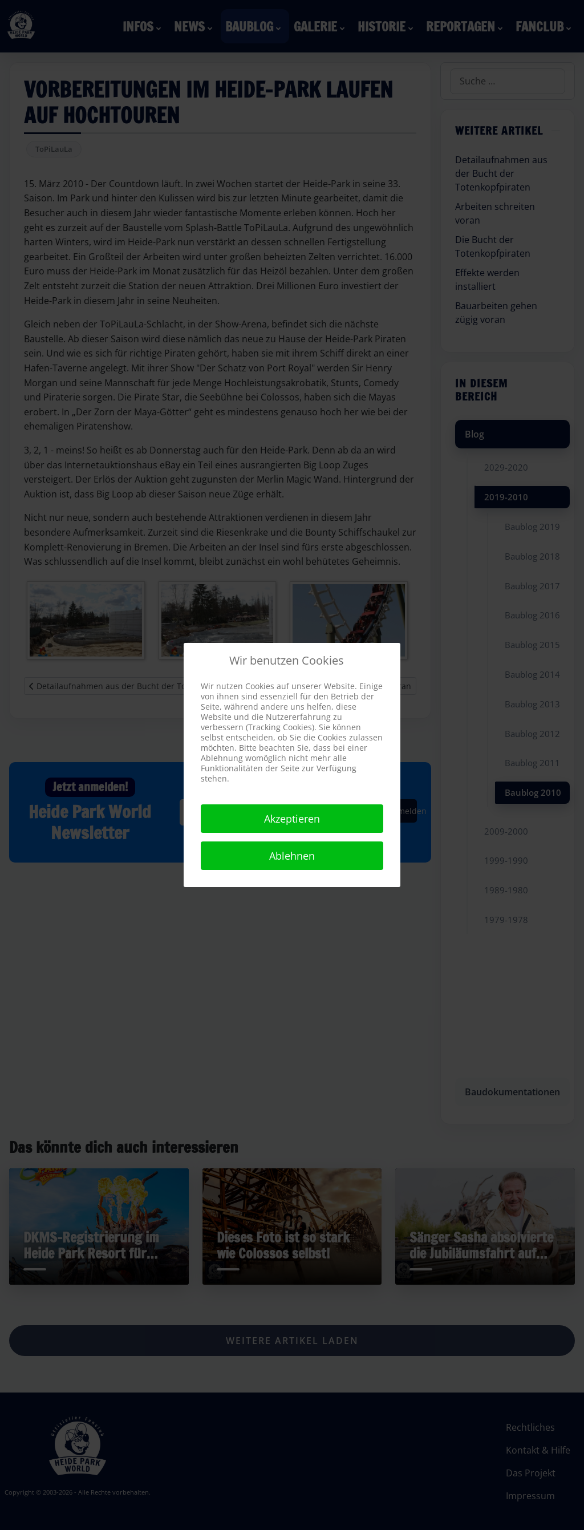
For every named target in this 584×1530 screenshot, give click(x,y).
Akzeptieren (292, 818)
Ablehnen (292, 856)
